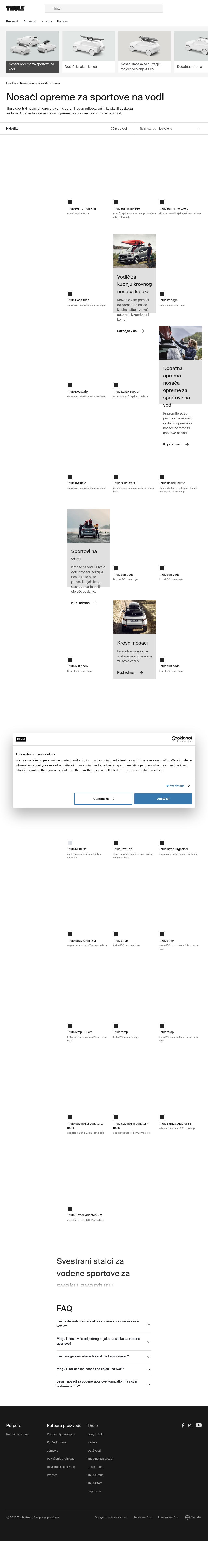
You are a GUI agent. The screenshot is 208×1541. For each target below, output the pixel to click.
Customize (103, 798)
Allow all (163, 798)
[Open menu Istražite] (49, 21)
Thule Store (95, 1483)
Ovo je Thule (95, 1434)
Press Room (95, 1467)
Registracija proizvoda (61, 1467)
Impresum (94, 1491)
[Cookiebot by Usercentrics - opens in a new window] (174, 739)
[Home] (25, 8)
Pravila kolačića (143, 1517)
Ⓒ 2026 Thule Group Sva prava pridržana (32, 1517)
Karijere (93, 1442)
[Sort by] (180, 129)
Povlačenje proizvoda (60, 1458)
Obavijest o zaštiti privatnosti (111, 1517)
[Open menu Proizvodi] (15, 21)
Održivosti (94, 1450)
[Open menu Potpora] (65, 21)
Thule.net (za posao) (100, 1458)
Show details (175, 785)
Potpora (52, 1475)
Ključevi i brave (56, 1442)
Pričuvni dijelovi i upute (61, 1434)
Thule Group (95, 1475)
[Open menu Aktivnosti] (32, 21)
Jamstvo (52, 1450)
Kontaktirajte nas (17, 1434)
